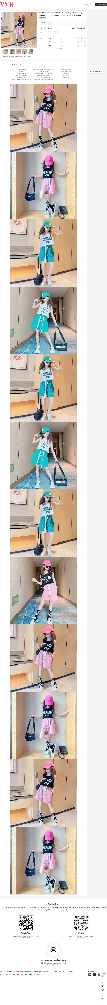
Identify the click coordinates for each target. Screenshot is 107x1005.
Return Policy (46, 971)
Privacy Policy (37, 971)
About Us (2, 971)
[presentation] (2, 51)
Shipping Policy (56, 971)
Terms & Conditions (68, 971)
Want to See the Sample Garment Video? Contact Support (17, 56)
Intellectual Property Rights (23, 971)
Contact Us (10, 971)
